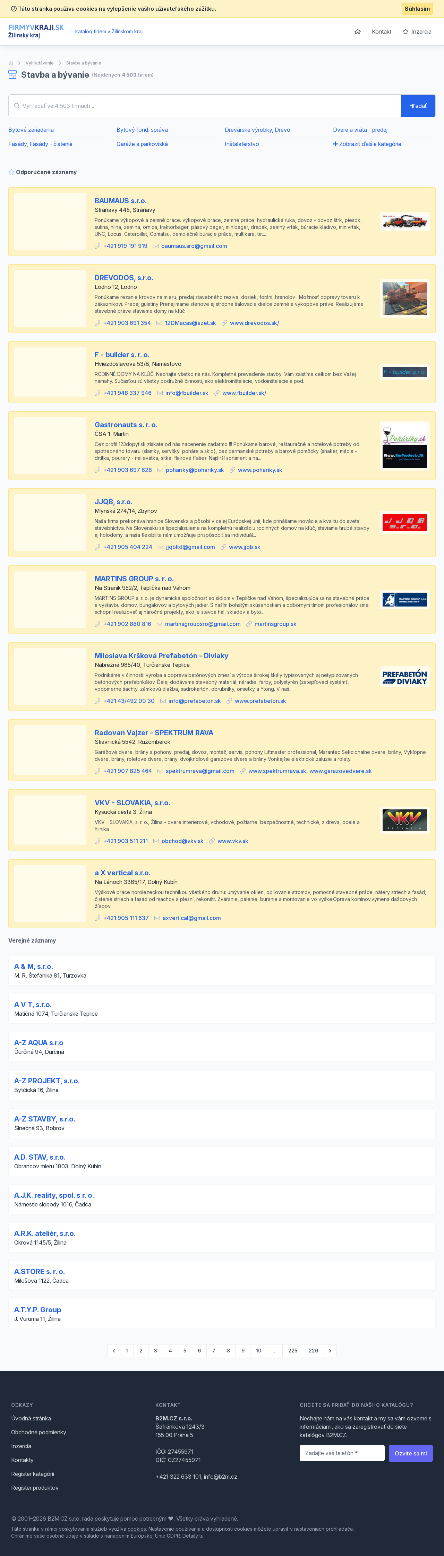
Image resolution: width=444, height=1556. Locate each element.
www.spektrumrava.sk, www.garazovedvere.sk (310, 770)
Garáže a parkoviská (142, 143)
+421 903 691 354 (127, 322)
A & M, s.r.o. (33, 966)
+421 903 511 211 (125, 840)
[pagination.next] (330, 1350)
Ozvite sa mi (411, 1453)
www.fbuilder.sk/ (244, 392)
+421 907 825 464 (127, 770)
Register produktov (35, 1487)
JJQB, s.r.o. (114, 502)
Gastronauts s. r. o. (126, 425)
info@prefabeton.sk (195, 700)
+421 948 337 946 (127, 392)
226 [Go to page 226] (313, 1350)
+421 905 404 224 (127, 546)
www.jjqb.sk (245, 546)
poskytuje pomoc (116, 1518)
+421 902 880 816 (127, 623)
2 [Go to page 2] (141, 1350)
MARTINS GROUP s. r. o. (134, 579)
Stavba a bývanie (83, 63)
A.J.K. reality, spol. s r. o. (54, 1195)
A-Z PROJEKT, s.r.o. (47, 1081)
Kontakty (22, 1459)
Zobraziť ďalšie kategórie (367, 143)
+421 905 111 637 (126, 917)
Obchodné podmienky (38, 1432)
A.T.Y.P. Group (37, 1310)
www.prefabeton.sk (260, 700)
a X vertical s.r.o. (123, 873)
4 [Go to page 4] (170, 1350)
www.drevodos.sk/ (254, 322)
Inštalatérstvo (242, 143)
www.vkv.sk (232, 840)
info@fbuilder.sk (186, 392)
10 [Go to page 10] (258, 1350)
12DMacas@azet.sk (190, 322)
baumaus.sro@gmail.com (194, 245)
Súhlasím (417, 8)
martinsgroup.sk (276, 623)
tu (201, 1536)
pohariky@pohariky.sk (195, 469)
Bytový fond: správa (142, 129)
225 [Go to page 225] (292, 1350)
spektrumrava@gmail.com (200, 770)
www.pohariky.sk (260, 469)
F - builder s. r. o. (122, 355)
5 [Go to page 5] (184, 1350)
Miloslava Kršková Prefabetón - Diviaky (162, 656)
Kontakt (381, 31)
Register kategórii (32, 1473)
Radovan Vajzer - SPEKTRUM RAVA (154, 733)
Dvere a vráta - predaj (360, 129)
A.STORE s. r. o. (39, 1271)
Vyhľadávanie (40, 63)
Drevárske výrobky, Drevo (257, 129)
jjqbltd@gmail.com (190, 546)
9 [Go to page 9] (243, 1350)
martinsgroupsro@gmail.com (203, 623)
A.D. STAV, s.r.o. (40, 1157)
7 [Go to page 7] (213, 1350)
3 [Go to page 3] (155, 1350)
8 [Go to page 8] (228, 1350)
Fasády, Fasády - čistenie (40, 143)
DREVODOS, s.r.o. (124, 278)
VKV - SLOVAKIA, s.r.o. (132, 803)
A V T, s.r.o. (33, 1004)
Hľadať (418, 105)
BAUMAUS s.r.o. (121, 201)
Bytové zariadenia (31, 129)
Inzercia (417, 31)
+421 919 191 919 (125, 245)
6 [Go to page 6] (199, 1350)
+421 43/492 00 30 (129, 700)
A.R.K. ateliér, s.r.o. (45, 1233)
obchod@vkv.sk (183, 840)
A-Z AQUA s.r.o (38, 1043)
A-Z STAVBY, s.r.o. (44, 1119)
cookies (137, 1529)
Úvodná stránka (31, 1418)
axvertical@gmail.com (192, 917)
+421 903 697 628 (127, 469)
